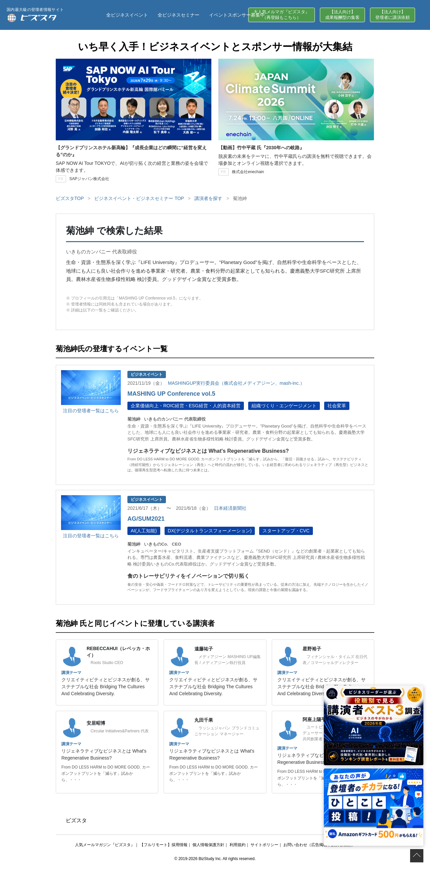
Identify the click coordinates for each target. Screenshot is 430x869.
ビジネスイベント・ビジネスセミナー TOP (139, 198)
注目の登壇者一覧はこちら (91, 410)
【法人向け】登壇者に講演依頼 (392, 14)
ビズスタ (76, 820)
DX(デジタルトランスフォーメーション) (210, 530)
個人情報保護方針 (208, 844)
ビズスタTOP (70, 198)
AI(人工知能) (144, 530)
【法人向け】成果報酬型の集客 (342, 14)
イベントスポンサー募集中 (237, 15)
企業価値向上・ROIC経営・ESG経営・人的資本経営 (186, 405)
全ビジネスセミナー (178, 15)
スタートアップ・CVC (286, 530)
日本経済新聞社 (230, 508)
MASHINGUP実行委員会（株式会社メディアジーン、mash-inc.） (236, 383)
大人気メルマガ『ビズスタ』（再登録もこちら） (281, 14)
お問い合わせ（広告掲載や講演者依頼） (319, 844)
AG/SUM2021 (146, 518)
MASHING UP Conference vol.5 (171, 393)
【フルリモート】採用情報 (163, 844)
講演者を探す (208, 198)
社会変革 (336, 405)
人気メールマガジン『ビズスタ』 (105, 844)
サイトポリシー (264, 844)
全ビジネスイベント (127, 15)
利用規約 (238, 844)
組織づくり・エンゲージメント (284, 405)
